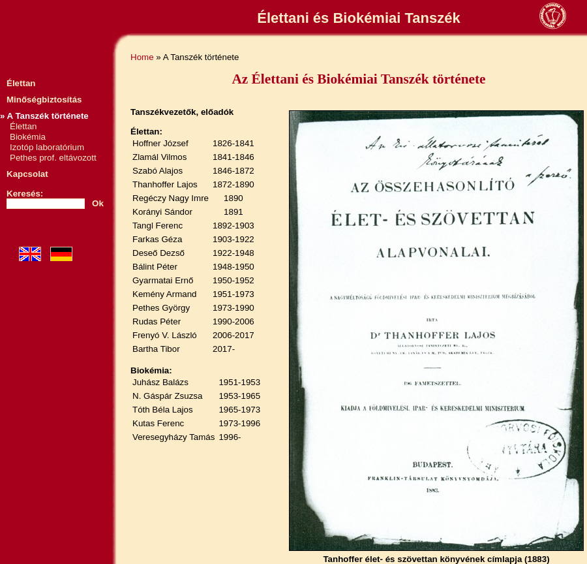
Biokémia (28, 137)
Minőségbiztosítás (44, 99)
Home (142, 57)
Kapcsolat (27, 174)
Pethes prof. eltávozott (53, 158)
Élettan (21, 83)
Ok (98, 203)
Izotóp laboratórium (47, 147)
